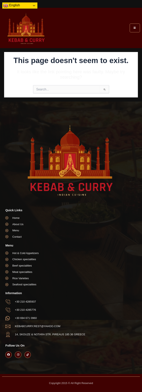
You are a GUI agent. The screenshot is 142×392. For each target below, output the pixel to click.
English (11, 5)
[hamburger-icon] (135, 28)
